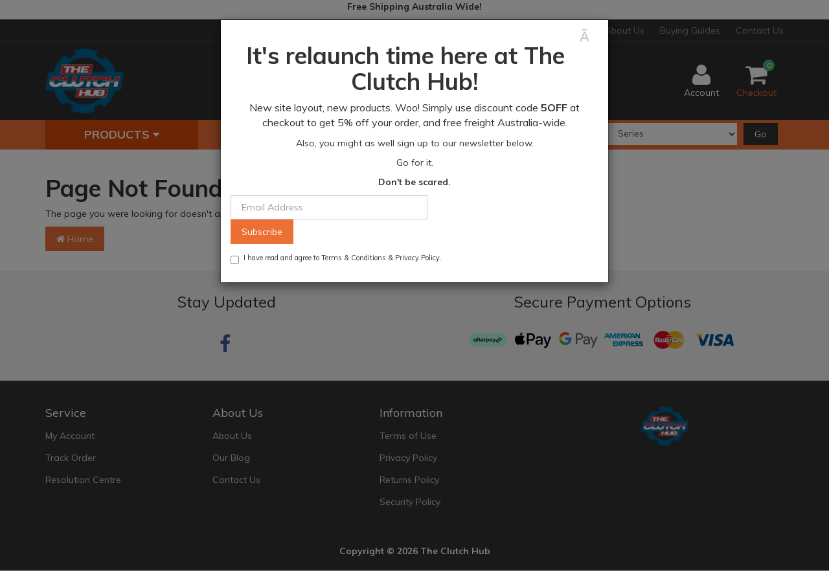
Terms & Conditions (353, 257)
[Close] (589, 36)
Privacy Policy (417, 257)
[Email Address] (329, 207)
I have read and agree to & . (336, 258)
